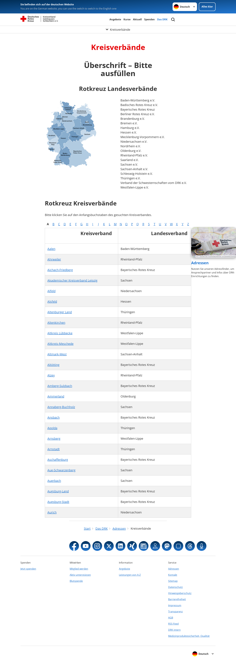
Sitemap (173, 581)
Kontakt (172, 575)
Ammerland (55, 396)
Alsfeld (52, 301)
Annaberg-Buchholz (61, 407)
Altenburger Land (59, 312)
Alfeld (51, 291)
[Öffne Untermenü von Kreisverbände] (118, 29)
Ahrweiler (54, 259)
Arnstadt (53, 449)
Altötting (53, 365)
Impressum (174, 605)
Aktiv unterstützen (80, 575)
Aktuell (137, 19)
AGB (170, 617)
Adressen (200, 262)
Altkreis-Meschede (60, 344)
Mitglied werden (79, 568)
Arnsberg (53, 438)
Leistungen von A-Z (130, 575)
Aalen (51, 249)
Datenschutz (175, 587)
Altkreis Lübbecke (59, 333)
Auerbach (54, 481)
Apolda (52, 428)
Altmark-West (57, 354)
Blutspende (76, 581)
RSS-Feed (173, 623)
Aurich (52, 512)
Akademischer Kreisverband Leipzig (72, 280)
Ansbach (53, 417)
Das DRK (162, 19)
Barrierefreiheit (177, 599)
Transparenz (175, 611)
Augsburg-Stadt (58, 502)
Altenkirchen (56, 323)
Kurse (127, 19)
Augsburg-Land (58, 491)
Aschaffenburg (57, 460)
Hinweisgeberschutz (179, 593)
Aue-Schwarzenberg (61, 470)
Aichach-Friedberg (60, 270)
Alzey (51, 375)
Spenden (149, 19)
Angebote (115, 19)
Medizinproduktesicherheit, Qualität (189, 636)
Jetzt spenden (28, 568)
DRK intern (174, 630)
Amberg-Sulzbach (59, 386)
